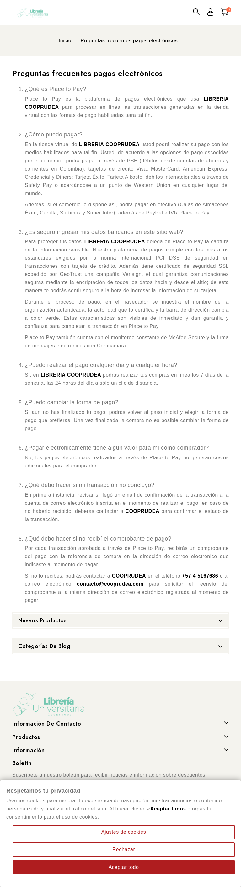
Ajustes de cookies (123, 832)
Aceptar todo (124, 867)
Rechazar (123, 849)
